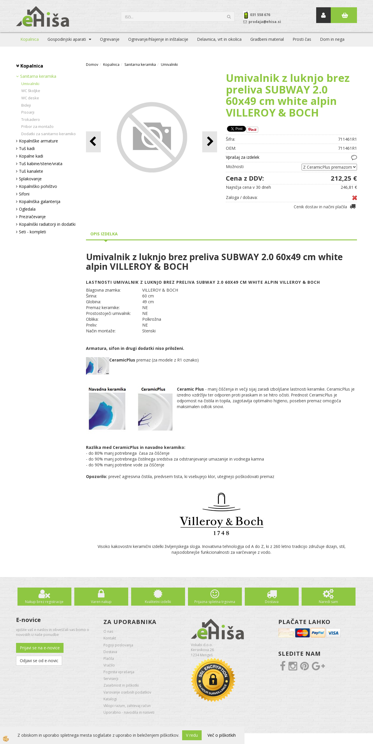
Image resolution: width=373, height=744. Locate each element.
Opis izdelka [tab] (104, 234)
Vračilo (109, 665)
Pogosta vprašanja (118, 671)
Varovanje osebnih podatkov (127, 692)
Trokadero (30, 119)
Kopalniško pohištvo (38, 186)
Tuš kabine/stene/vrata (40, 163)
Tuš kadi (27, 148)
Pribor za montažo (37, 126)
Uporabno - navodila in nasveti (128, 712)
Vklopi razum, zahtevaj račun (127, 705)
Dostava (272, 601)
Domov (92, 64)
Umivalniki (30, 83)
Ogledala (27, 209)
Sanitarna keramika (38, 76)
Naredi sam (328, 601)
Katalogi (110, 699)
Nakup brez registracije (44, 601)
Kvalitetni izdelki (158, 601)
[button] (209, 141)
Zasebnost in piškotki (121, 685)
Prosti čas (302, 39)
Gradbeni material (267, 39)
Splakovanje (30, 178)
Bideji (26, 105)
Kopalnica (29, 39)
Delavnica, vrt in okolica (219, 39)
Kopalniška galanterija (39, 201)
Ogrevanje (109, 39)
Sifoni (24, 194)
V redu (192, 735)
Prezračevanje (32, 216)
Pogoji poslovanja (118, 645)
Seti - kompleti (32, 232)
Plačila (108, 658)
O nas (108, 631)
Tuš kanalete (31, 171)
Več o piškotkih (221, 735)
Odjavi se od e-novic (39, 660)
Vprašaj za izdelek (242, 157)
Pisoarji (27, 112)
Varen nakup (101, 601)
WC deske (30, 98)
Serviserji (110, 678)
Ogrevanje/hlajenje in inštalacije (158, 39)
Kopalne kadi (31, 156)
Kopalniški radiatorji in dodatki (47, 224)
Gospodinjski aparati (66, 39)
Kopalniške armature (38, 141)
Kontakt (109, 638)
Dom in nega (332, 39)
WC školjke (30, 90)
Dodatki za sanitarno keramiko (48, 133)
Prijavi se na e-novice (40, 647)
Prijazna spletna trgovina (214, 601)
